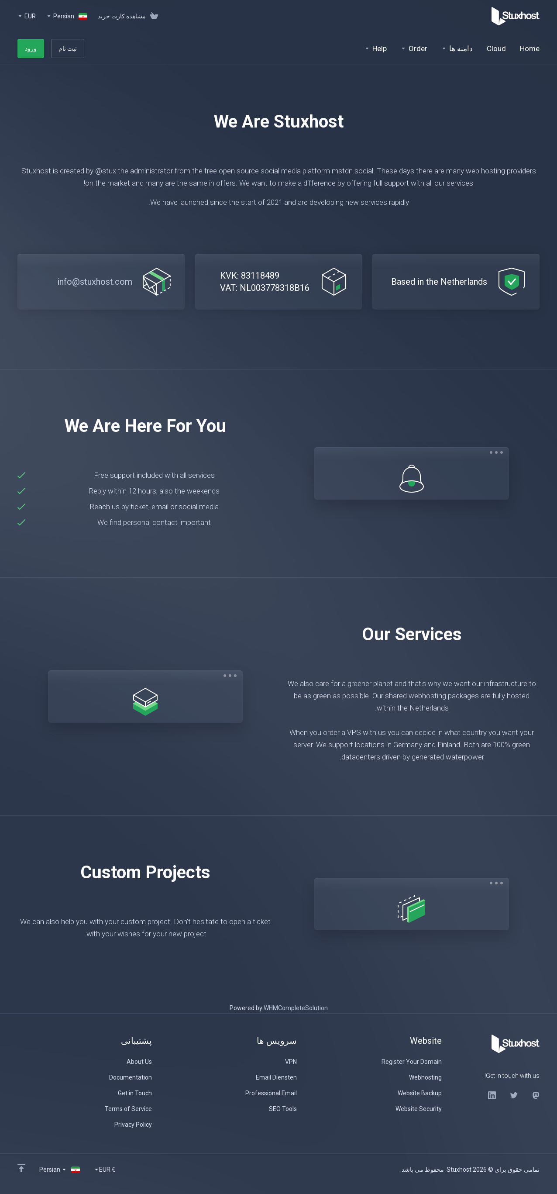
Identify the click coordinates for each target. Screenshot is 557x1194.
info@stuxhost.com (94, 281)
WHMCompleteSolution (296, 1007)
